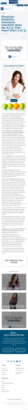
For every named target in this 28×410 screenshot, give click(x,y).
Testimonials (5, 370)
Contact (4, 374)
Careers (3, 372)
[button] (13, 5)
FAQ (3, 387)
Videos (3, 385)
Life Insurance (19, 370)
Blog (3, 381)
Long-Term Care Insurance (19, 373)
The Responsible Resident (8, 383)
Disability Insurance (20, 368)
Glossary (4, 389)
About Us (4, 368)
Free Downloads (5, 391)
